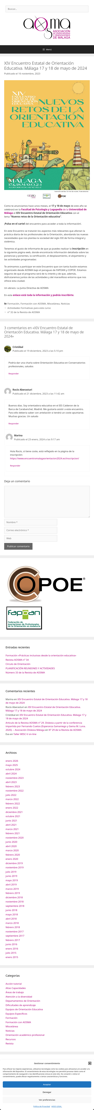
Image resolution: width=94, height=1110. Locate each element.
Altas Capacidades (16, 988)
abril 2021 (11, 824)
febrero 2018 (13, 927)
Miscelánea (53, 303)
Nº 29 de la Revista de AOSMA (65, 729)
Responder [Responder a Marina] (15, 465)
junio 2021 (11, 820)
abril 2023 (11, 782)
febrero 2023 (13, 786)
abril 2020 (11, 846)
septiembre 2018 (15, 906)
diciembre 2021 (14, 812)
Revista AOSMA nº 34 (17, 659)
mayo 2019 (12, 880)
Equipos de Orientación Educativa (24, 1009)
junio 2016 (11, 944)
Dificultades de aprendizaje (21, 1005)
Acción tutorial (14, 983)
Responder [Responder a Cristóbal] (14, 373)
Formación (13, 303)
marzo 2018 (12, 923)
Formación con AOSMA (33, 303)
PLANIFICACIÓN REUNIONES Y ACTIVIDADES (30, 668)
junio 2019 (11, 876)
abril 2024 (11, 773)
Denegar (47, 1092)
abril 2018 (11, 918)
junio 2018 (11, 910)
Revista (10, 1043)
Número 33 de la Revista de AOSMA (25, 672)
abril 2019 (11, 884)
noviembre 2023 (15, 777)
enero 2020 (12, 858)
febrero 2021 (13, 833)
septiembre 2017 (15, 935)
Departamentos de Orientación (23, 1000)
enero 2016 (12, 948)
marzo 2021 (12, 829)
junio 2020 (11, 841)
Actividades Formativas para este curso (29, 308)
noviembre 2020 (15, 837)
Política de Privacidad (41, 1106)
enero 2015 (12, 957)
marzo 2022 (12, 799)
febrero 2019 (13, 893)
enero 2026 (12, 760)
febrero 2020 (13, 854)
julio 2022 (11, 795)
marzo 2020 (12, 850)
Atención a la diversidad (19, 996)
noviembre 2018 (15, 901)
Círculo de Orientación (18, 664)
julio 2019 (11, 871)
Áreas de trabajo (15, 992)
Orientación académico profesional (25, 1035)
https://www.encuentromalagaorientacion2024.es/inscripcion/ (44, 458)
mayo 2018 (12, 914)
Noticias (65, 303)
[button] (89, 1063)
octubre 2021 (13, 816)
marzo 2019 (12, 888)
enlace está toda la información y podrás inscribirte (43, 295)
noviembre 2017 (15, 931)
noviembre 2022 (15, 790)
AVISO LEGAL (56, 1106)
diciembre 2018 (14, 897)
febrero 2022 (13, 803)
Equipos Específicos (16, 1013)
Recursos (11, 1039)
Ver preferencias (47, 1099)
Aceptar (47, 1084)
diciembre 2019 (14, 863)
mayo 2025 (12, 765)
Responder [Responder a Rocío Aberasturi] (14, 423)
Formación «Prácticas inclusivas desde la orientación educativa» (41, 655)
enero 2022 (12, 807)
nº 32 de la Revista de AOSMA (23, 312)
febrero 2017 (13, 940)
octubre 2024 (13, 769)
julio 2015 (11, 952)
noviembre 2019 (15, 867)
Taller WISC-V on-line (25, 734)
